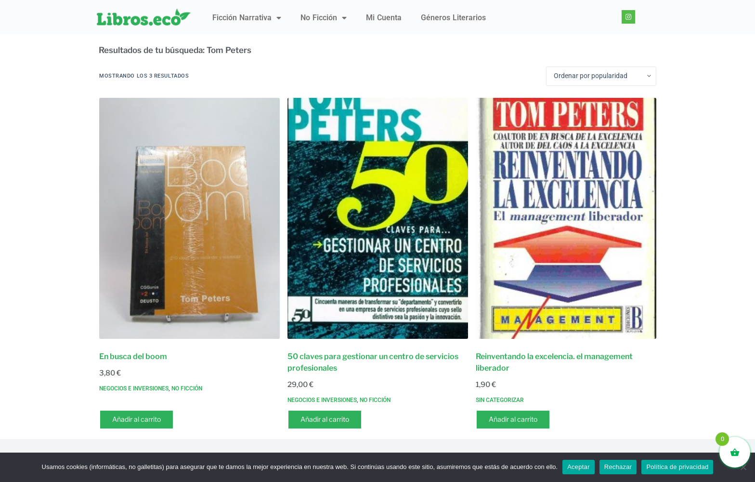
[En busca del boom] (189, 218)
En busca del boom (133, 356)
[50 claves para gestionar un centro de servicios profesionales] (377, 218)
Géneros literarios (453, 17)
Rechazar (618, 466)
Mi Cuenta (384, 17)
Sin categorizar (500, 400)
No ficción (323, 18)
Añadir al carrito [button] (136, 419)
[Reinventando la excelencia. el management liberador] (566, 218)
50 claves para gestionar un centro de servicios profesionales (372, 362)
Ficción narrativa (246, 18)
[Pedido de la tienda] (601, 76)
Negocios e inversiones (134, 388)
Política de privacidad (677, 466)
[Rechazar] (743, 467)
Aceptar (578, 466)
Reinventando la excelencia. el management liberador (554, 362)
